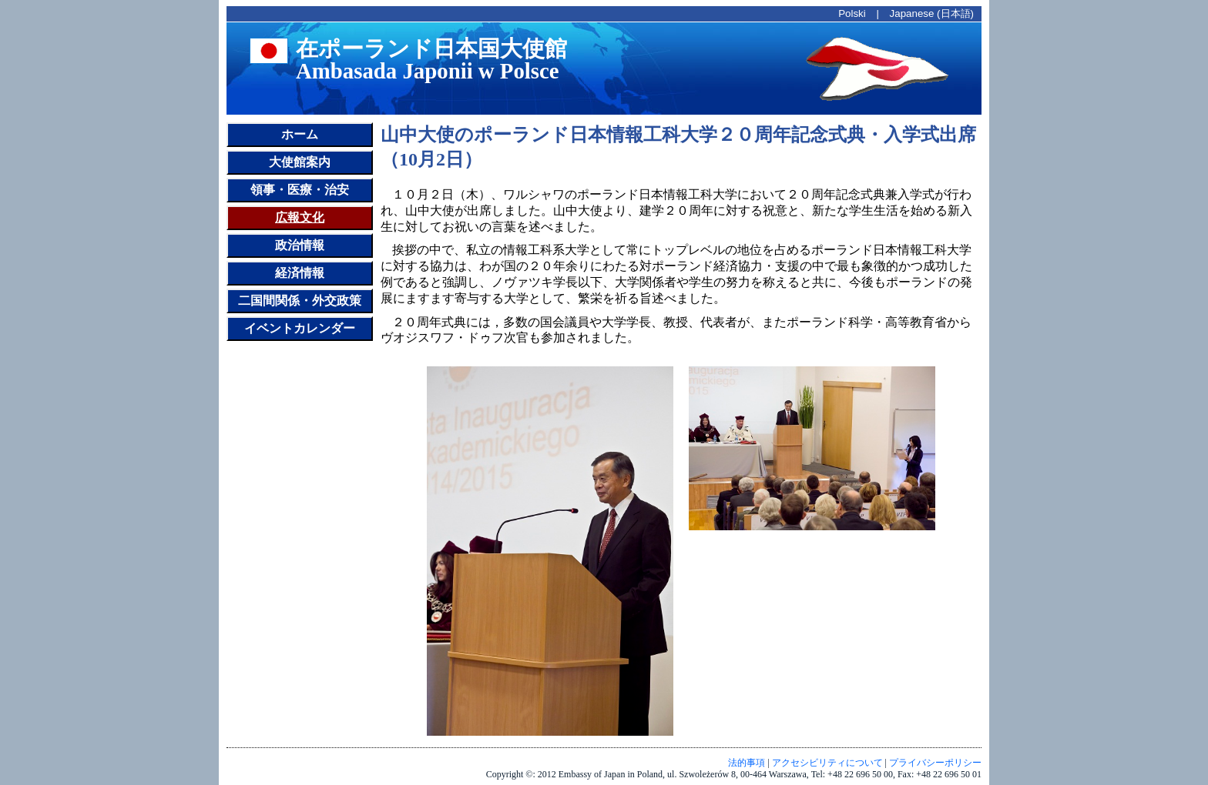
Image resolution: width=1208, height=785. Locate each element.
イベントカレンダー (299, 328)
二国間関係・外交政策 (299, 300)
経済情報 (299, 272)
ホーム (299, 134)
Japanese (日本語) (932, 13)
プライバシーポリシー (935, 762)
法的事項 (746, 762)
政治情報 (299, 245)
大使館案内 (300, 162)
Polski (852, 13)
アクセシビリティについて (827, 762)
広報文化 (299, 217)
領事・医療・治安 (299, 189)
